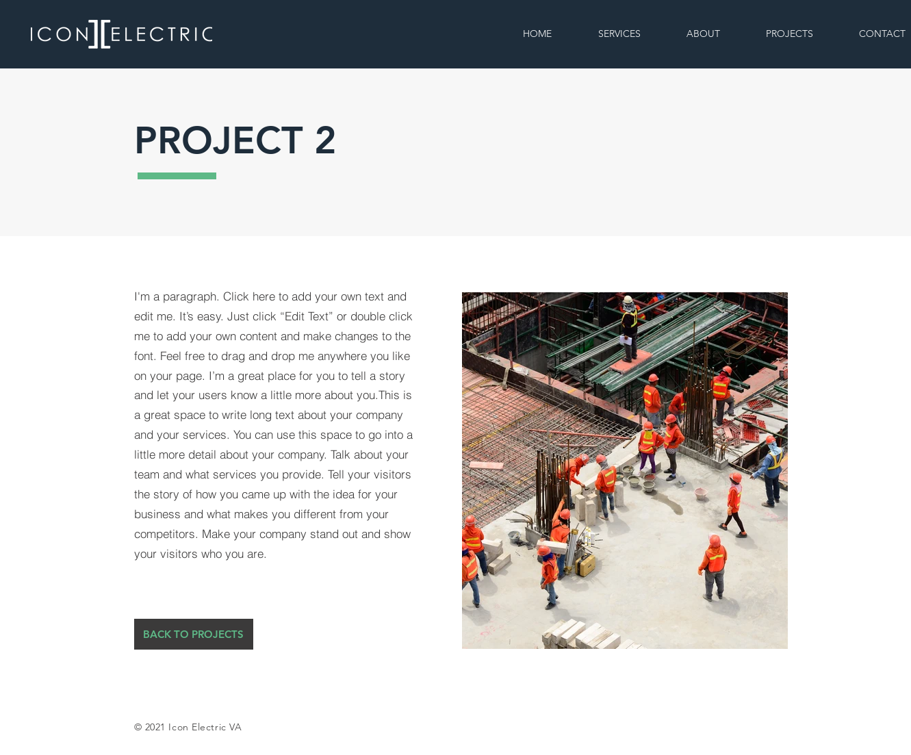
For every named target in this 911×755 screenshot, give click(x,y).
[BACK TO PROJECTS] (193, 634)
